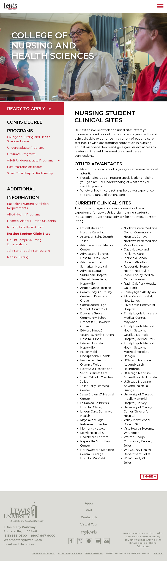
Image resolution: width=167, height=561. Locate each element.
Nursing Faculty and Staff (25, 227)
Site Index (158, 553)
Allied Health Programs (23, 214)
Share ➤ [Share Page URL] (149, 476)
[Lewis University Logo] (10, 6)
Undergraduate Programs (25, 147)
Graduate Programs (21, 154)
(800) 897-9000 (43, 535)
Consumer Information (43, 553)
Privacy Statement (94, 553)
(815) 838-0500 (15, 535)
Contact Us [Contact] (89, 517)
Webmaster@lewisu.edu (23, 540)
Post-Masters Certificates (24, 167)
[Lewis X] (80, 541)
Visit (89, 510)
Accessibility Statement (70, 553)
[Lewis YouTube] (98, 541)
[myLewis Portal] (89, 532)
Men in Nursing (18, 257)
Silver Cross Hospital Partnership (30, 173)
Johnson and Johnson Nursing (28, 250)
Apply (89, 503)
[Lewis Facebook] (71, 541)
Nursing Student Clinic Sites (28, 233)
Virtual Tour (89, 524)
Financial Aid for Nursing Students (31, 221)
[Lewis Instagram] (89, 541)
